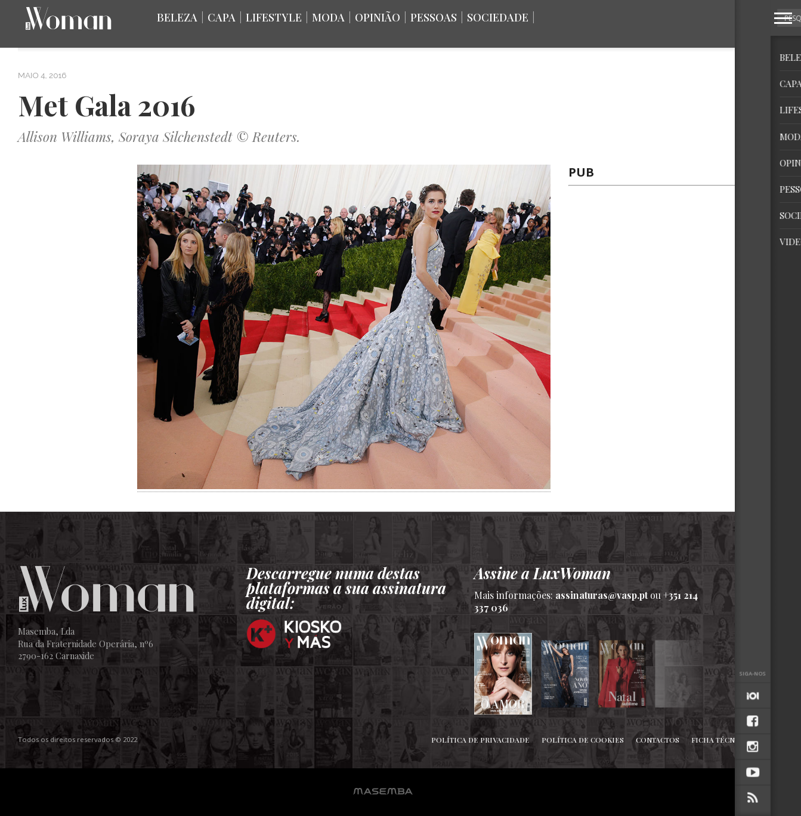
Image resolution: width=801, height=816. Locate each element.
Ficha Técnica (719, 739)
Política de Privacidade (480, 739)
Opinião (377, 17)
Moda (328, 17)
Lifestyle (274, 17)
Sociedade (497, 17)
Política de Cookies (583, 739)
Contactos (657, 739)
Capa (222, 17)
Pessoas (433, 17)
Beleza (177, 17)
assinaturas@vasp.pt (601, 595)
